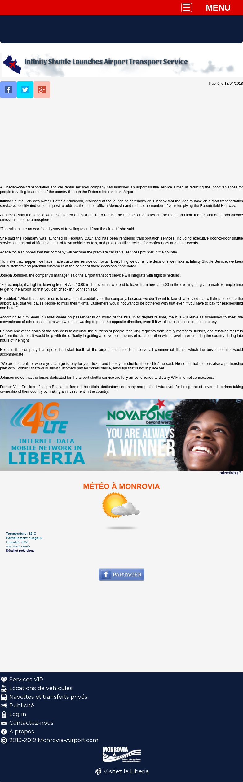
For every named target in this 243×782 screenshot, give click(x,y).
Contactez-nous (31, 722)
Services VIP (26, 679)
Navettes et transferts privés (48, 696)
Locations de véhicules (41, 688)
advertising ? (230, 473)
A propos (21, 731)
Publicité (21, 705)
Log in (17, 714)
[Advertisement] (121, 141)
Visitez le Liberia (126, 771)
